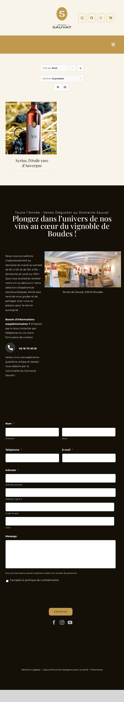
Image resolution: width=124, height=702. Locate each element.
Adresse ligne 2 (14, 499)
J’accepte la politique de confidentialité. (34, 580)
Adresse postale (14, 484)
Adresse (11, 470)
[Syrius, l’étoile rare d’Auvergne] (32, 104)
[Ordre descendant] (80, 68)
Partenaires (96, 669)
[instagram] (62, 622)
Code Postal (12, 513)
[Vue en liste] (65, 87)
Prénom (10, 438)
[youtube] (70, 622)
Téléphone (13, 449)
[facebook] (54, 622)
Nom (9, 423)
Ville (8, 527)
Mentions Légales (30, 669)
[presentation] (32, 592)
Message (11, 536)
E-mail (67, 449)
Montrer (53, 78)
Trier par (50, 68)
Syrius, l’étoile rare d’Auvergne (32, 163)
